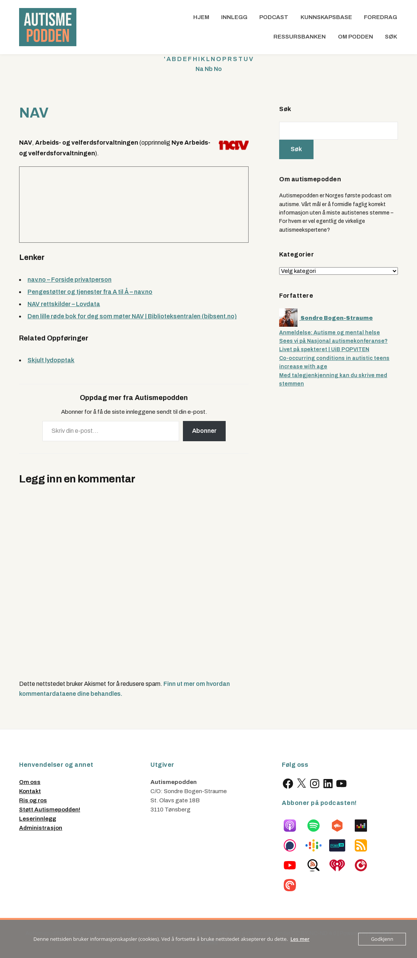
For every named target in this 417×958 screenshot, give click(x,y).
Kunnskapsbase (326, 17)
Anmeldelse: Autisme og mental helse (329, 332)
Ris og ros (33, 800)
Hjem (201, 17)
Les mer (300, 938)
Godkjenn (382, 938)
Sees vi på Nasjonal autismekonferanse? (333, 341)
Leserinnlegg (37, 819)
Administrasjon (40, 828)
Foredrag (380, 17)
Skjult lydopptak (50, 360)
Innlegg (234, 17)
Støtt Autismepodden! (49, 809)
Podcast (273, 17)
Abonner (204, 430)
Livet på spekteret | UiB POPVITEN (324, 349)
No (218, 69)
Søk (391, 37)
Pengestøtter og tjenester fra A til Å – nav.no (89, 292)
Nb (209, 69)
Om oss (29, 782)
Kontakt (30, 791)
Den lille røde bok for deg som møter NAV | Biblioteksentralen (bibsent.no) (132, 316)
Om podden (355, 37)
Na (200, 69)
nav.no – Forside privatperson (69, 279)
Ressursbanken (299, 37)
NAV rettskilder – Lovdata (63, 304)
